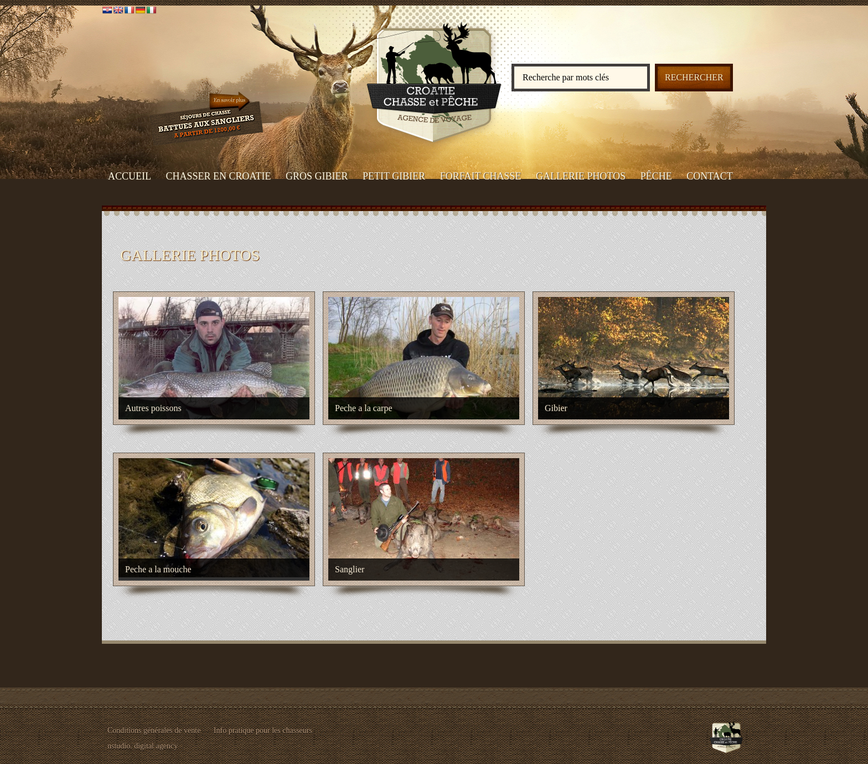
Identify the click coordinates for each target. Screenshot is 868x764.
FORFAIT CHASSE (480, 176)
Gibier (556, 408)
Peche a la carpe (363, 408)
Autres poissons (153, 408)
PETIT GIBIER (394, 176)
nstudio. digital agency (142, 746)
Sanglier (349, 569)
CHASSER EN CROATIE (218, 176)
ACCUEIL (129, 176)
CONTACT (709, 176)
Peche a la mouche (158, 569)
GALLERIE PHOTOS (581, 176)
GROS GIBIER (317, 176)
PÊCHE (656, 176)
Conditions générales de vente (153, 730)
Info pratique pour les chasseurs (263, 730)
